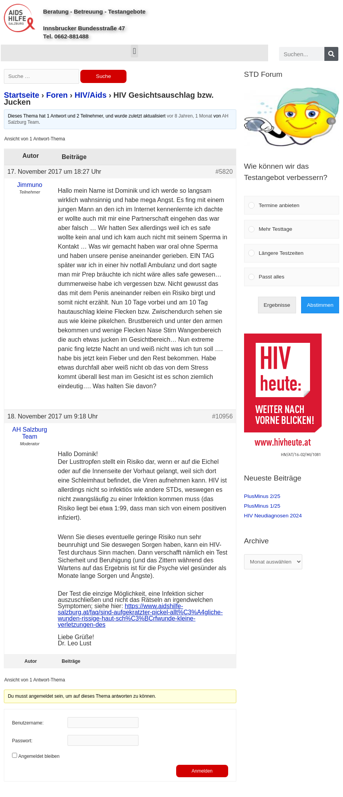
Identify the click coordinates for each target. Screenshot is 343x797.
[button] (134, 51)
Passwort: (22, 740)
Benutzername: (27, 723)
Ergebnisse (277, 305)
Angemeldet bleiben (38, 756)
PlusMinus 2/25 (262, 496)
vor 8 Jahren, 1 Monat (189, 116)
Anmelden (202, 771)
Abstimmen (320, 305)
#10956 (222, 416)
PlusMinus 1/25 (262, 506)
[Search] (331, 54)
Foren (57, 95)
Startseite (21, 95)
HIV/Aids (90, 95)
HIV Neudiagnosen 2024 (273, 516)
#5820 (224, 171)
